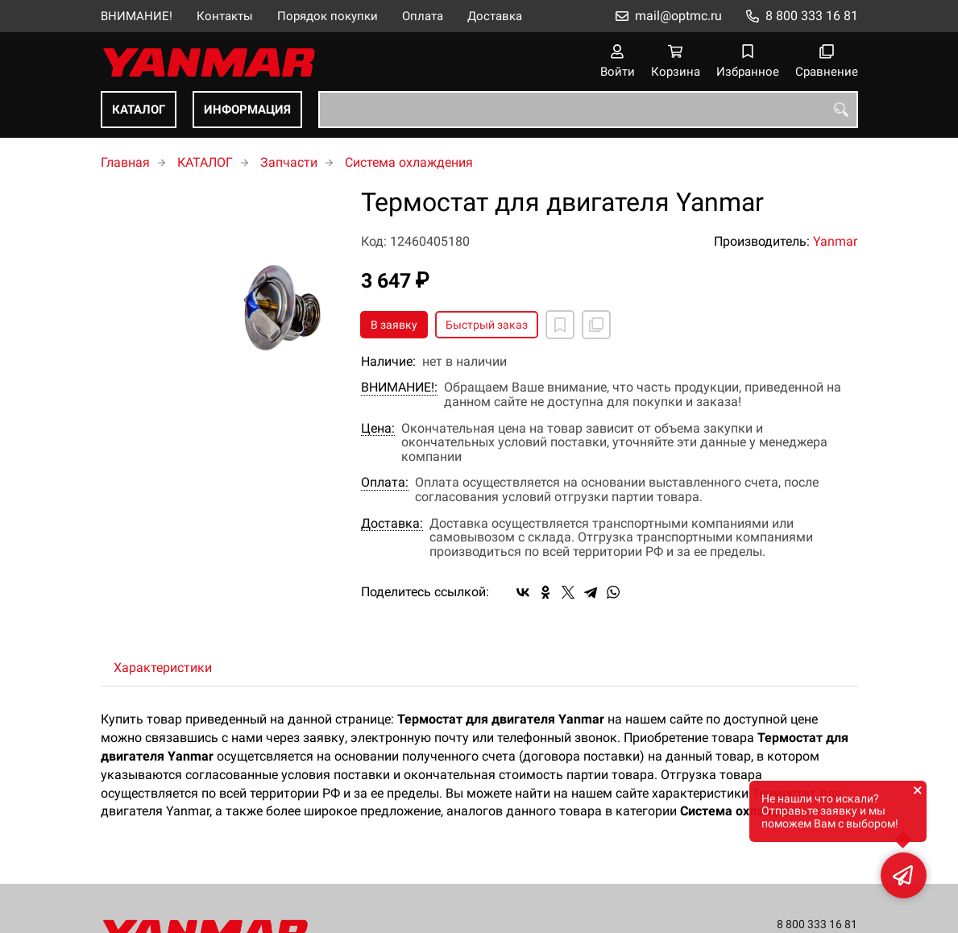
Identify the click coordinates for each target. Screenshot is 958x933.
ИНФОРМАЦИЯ (247, 109)
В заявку (394, 324)
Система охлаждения (409, 162)
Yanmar (835, 241)
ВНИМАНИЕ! (136, 16)
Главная (125, 162)
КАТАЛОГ (138, 109)
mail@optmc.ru (678, 15)
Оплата (422, 16)
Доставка (494, 16)
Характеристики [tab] (163, 667)
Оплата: (384, 482)
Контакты (225, 16)
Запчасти (288, 162)
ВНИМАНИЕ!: (399, 387)
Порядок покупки (327, 16)
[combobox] (588, 109)
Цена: (378, 428)
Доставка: (392, 523)
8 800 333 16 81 (811, 15)
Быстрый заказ (487, 324)
